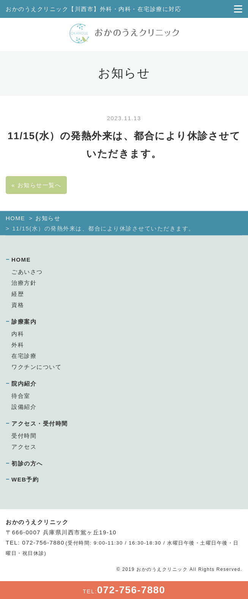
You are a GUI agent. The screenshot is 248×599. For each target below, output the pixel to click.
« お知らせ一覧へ (36, 185)
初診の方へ (27, 463)
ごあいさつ (27, 272)
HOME (15, 218)
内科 (17, 333)
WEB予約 (25, 479)
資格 (17, 305)
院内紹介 (23, 383)
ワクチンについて (36, 367)
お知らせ (47, 218)
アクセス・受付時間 (39, 423)
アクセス (23, 446)
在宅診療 (23, 356)
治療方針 (23, 283)
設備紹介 (23, 407)
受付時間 (23, 435)
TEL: (124, 590)
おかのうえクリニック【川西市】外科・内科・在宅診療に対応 (93, 9)
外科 (17, 345)
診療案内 (23, 321)
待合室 (20, 395)
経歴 (17, 294)
